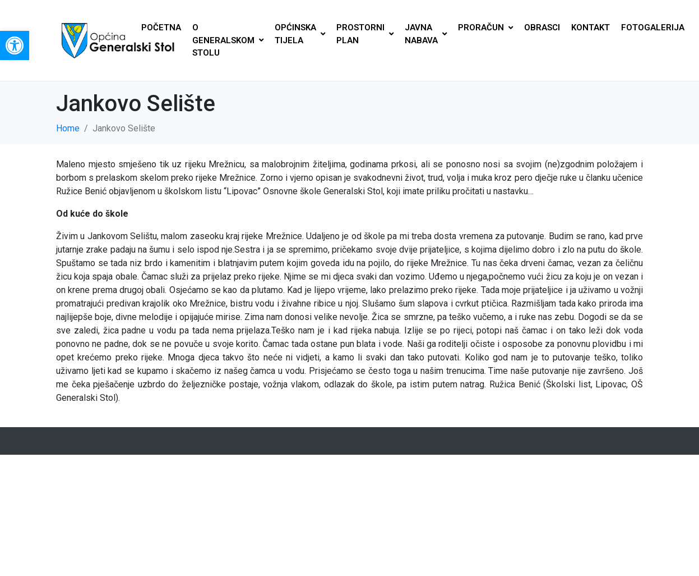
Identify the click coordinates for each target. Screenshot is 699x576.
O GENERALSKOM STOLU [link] (227, 40)
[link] (14, 45)
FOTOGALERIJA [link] (652, 27)
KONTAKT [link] (590, 27)
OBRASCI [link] (542, 27)
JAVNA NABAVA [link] (426, 33)
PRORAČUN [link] (485, 27)
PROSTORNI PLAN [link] (365, 33)
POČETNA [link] (161, 27)
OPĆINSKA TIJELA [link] (300, 33)
